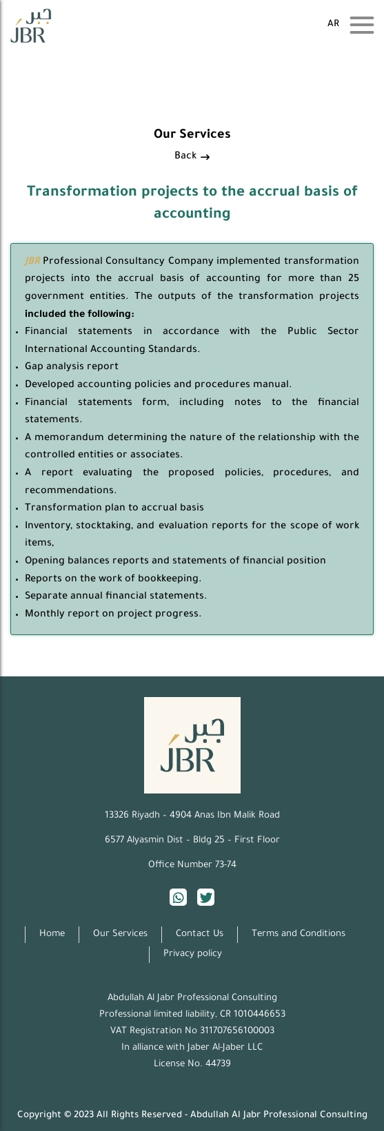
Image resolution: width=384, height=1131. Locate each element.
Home (52, 934)
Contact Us (199, 934)
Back (192, 157)
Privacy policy (192, 954)
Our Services (120, 934)
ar (333, 24)
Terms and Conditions (298, 934)
